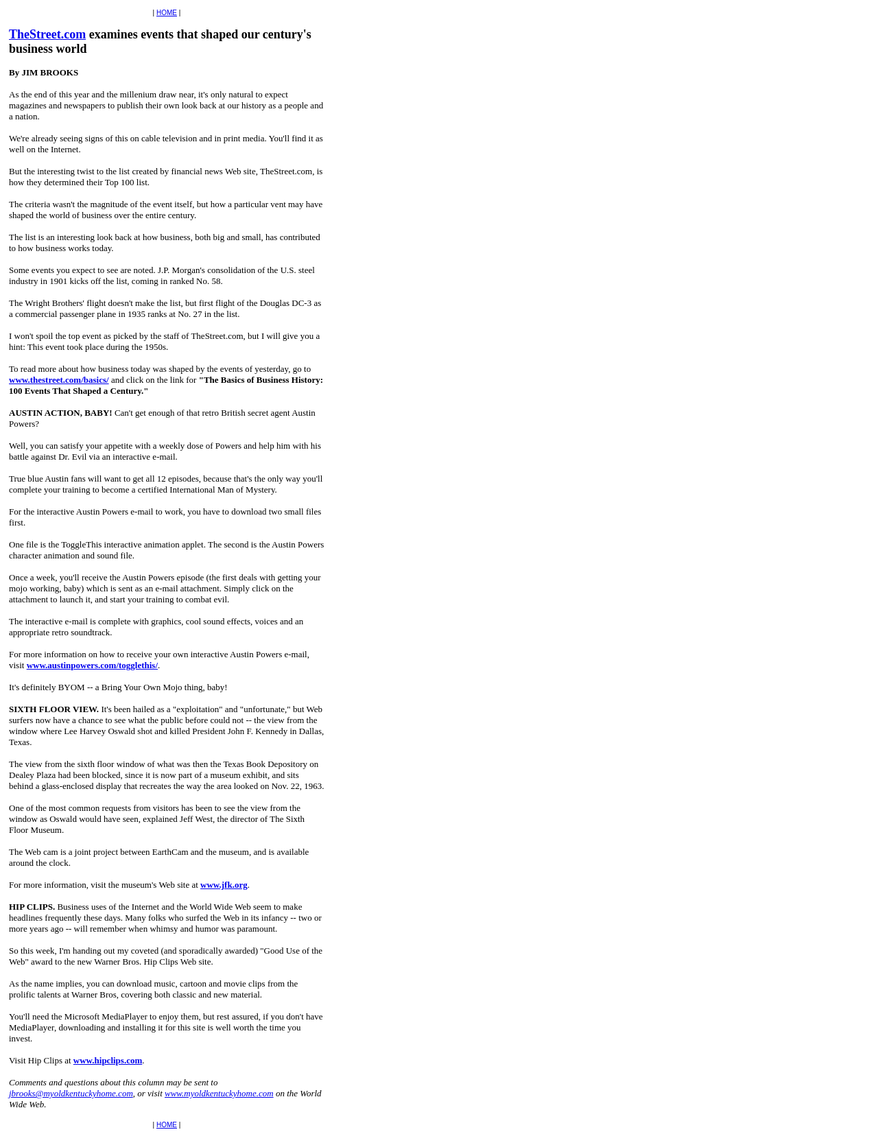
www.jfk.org (224, 885)
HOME (166, 12)
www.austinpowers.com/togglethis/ (92, 665)
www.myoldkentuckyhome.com (219, 1093)
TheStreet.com (47, 34)
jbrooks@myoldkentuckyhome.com (71, 1093)
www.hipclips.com (107, 1060)
